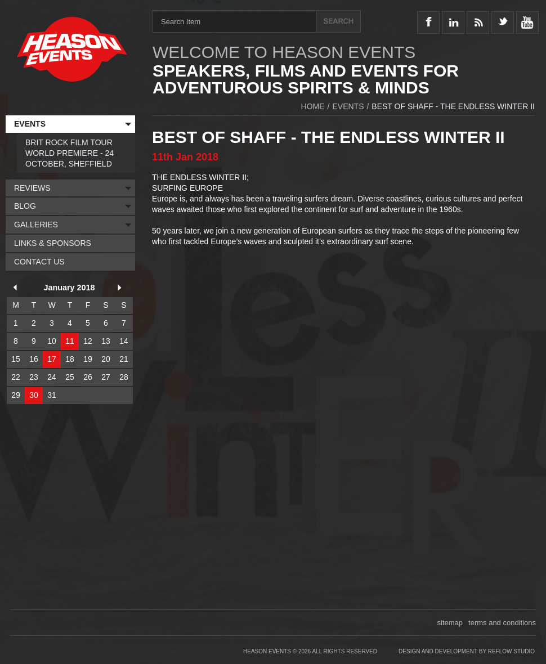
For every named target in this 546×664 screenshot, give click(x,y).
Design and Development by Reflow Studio (467, 651)
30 (33, 395)
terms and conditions (502, 622)
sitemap (450, 622)
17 (51, 359)
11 (69, 341)
